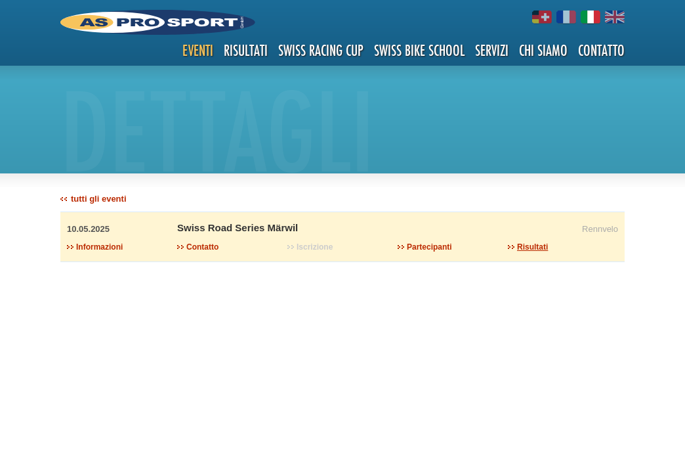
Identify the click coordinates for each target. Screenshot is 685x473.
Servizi (492, 50)
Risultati (246, 50)
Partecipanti (429, 247)
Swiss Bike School (419, 50)
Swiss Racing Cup (320, 50)
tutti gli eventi (99, 199)
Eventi (197, 50)
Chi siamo (543, 50)
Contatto (601, 50)
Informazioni (99, 247)
